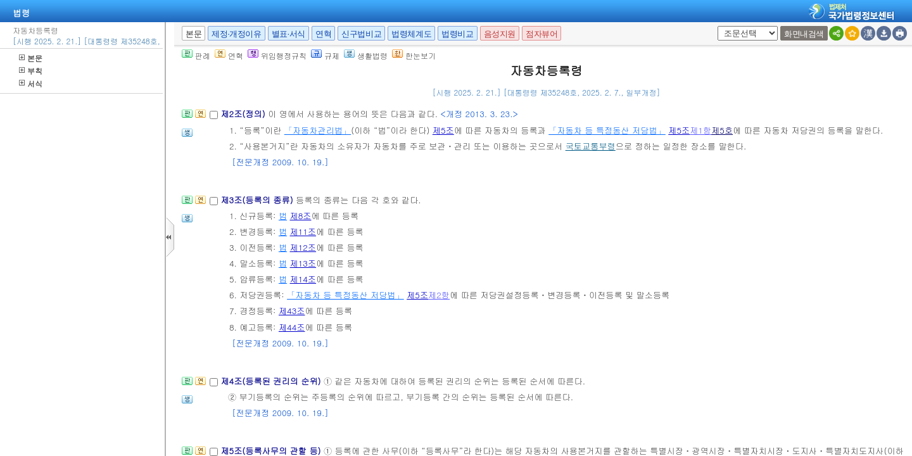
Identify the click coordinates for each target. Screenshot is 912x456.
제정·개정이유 (236, 34)
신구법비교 (361, 34)
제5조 (443, 130)
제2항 (439, 295)
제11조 (303, 231)
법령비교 (457, 34)
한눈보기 (414, 55)
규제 (325, 55)
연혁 (323, 34)
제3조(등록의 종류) (258, 200)
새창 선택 (715, 26)
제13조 (303, 263)
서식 (30, 83)
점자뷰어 (541, 34)
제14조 (303, 279)
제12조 (303, 247)
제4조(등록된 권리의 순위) (272, 381)
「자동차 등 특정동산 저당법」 (607, 130)
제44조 (292, 327)
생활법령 (366, 55)
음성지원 (500, 34)
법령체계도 (411, 34)
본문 (30, 58)
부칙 (30, 70)
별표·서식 (288, 34)
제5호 (722, 130)
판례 (196, 55)
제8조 (301, 216)
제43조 (292, 311)
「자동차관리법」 (318, 130)
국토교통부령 (591, 146)
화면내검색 (804, 34)
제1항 (700, 130)
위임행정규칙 (277, 55)
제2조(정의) (244, 114)
